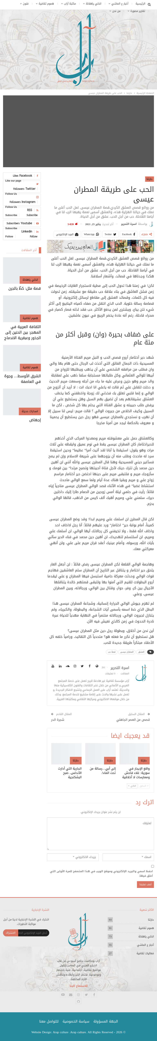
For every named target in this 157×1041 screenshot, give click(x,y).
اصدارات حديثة (30, 411)
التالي (132, 786)
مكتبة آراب (70, 3)
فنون (26, 3)
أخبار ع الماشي (119, 3)
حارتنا (150, 179)
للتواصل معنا (48, 1021)
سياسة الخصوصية (76, 1021)
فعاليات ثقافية (145, 953)
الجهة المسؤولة (105, 1021)
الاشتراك (11, 932)
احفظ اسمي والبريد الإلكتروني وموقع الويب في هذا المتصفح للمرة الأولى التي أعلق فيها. (101, 873)
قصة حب (112, 652)
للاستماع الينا (79, 986)
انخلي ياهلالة (93, 3)
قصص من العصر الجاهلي (133, 720)
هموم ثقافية (46, 3)
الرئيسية (140, 3)
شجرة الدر (57, 720)
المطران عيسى (126, 652)
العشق (141, 652)
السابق (144, 786)
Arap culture (60, 1032)
